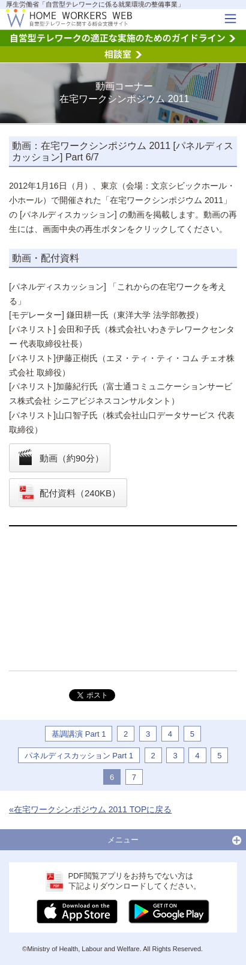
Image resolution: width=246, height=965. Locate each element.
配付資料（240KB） (80, 493)
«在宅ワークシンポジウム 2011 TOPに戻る (90, 809)
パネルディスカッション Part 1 (79, 755)
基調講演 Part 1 (79, 733)
